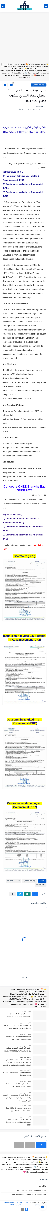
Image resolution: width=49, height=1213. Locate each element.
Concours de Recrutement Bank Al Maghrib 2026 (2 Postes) (18, 1038)
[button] (35, 894)
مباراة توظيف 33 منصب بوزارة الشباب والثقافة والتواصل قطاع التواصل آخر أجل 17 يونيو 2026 (17, 1098)
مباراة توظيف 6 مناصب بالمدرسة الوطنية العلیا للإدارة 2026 (18, 1085)
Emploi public (40, 885)
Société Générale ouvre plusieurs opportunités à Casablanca (18, 1109)
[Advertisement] (24, 38)
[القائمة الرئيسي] (46, 6)
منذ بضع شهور (24, 1011)
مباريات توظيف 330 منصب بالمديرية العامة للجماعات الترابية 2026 (17, 1027)
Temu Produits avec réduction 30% (31, 1190)
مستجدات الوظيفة (13, 881)
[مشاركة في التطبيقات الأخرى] (12, 894)
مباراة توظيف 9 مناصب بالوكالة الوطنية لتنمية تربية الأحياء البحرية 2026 (18, 1122)
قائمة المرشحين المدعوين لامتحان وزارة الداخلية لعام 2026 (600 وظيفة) (17, 1049)
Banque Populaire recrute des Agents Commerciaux (17, 1074)
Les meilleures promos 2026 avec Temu (29, 1195)
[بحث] (3, 6)
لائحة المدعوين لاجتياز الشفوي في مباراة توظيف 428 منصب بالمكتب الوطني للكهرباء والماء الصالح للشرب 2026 (17, 1063)
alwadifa (42, 1186)
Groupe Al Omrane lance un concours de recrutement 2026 (19, 1015)
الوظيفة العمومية (39, 85)
